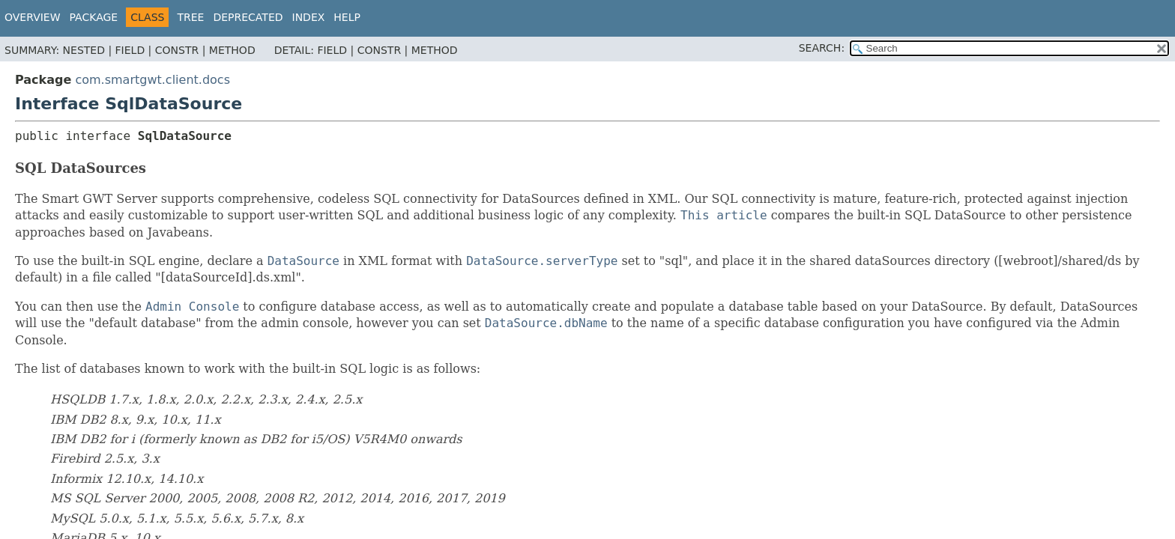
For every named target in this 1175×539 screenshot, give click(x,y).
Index (308, 17)
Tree (190, 17)
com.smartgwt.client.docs (152, 80)
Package (94, 17)
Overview (32, 17)
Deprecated (248, 17)
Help (346, 17)
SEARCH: (822, 48)
